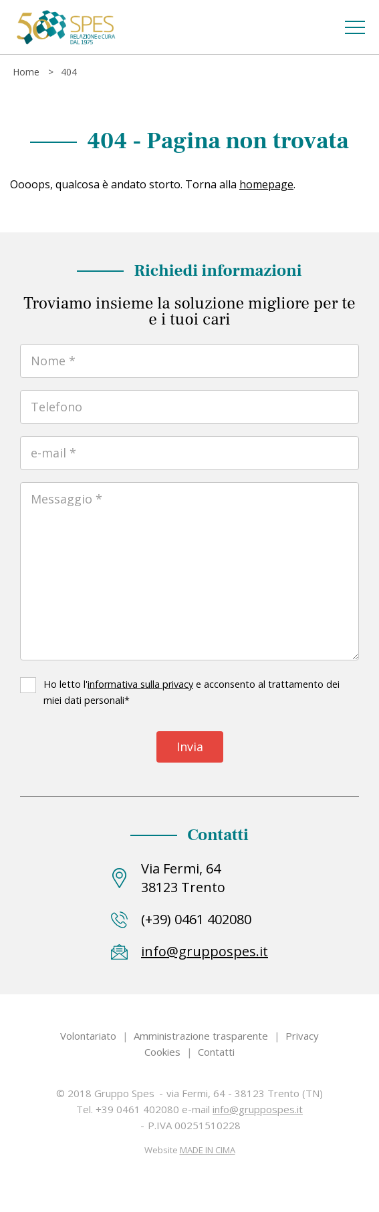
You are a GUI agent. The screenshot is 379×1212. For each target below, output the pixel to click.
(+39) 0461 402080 (196, 919)
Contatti (216, 1051)
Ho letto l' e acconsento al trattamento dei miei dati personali (191, 692)
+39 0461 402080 (137, 1109)
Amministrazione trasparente (201, 1035)
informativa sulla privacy (140, 684)
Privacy (302, 1035)
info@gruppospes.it (204, 951)
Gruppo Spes (65, 27)
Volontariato (88, 1035)
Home (26, 71)
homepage (266, 184)
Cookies (162, 1051)
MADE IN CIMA (207, 1150)
